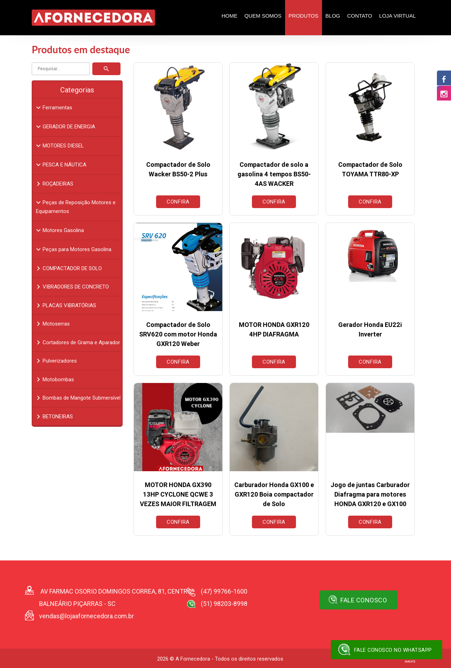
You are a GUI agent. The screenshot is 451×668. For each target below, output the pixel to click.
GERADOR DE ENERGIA (64, 126)
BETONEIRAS (53, 416)
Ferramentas (53, 107)
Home (229, 16)
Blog (333, 16)
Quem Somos (263, 16)
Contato (359, 16)
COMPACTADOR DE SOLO (68, 268)
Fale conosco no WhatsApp (384, 650)
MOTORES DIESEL (59, 145)
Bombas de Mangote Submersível (77, 398)
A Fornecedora (192, 659)
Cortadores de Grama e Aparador (77, 342)
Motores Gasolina (59, 230)
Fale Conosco (357, 599)
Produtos (304, 16)
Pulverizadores (55, 361)
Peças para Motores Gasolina (72, 249)
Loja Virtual (397, 16)
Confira (178, 202)
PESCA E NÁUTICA (60, 164)
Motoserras (52, 324)
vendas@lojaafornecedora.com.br (86, 616)
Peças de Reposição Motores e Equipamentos (75, 206)
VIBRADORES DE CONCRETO (71, 287)
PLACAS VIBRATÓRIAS (65, 305)
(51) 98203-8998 (224, 603)
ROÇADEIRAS (53, 184)
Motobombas (54, 379)
